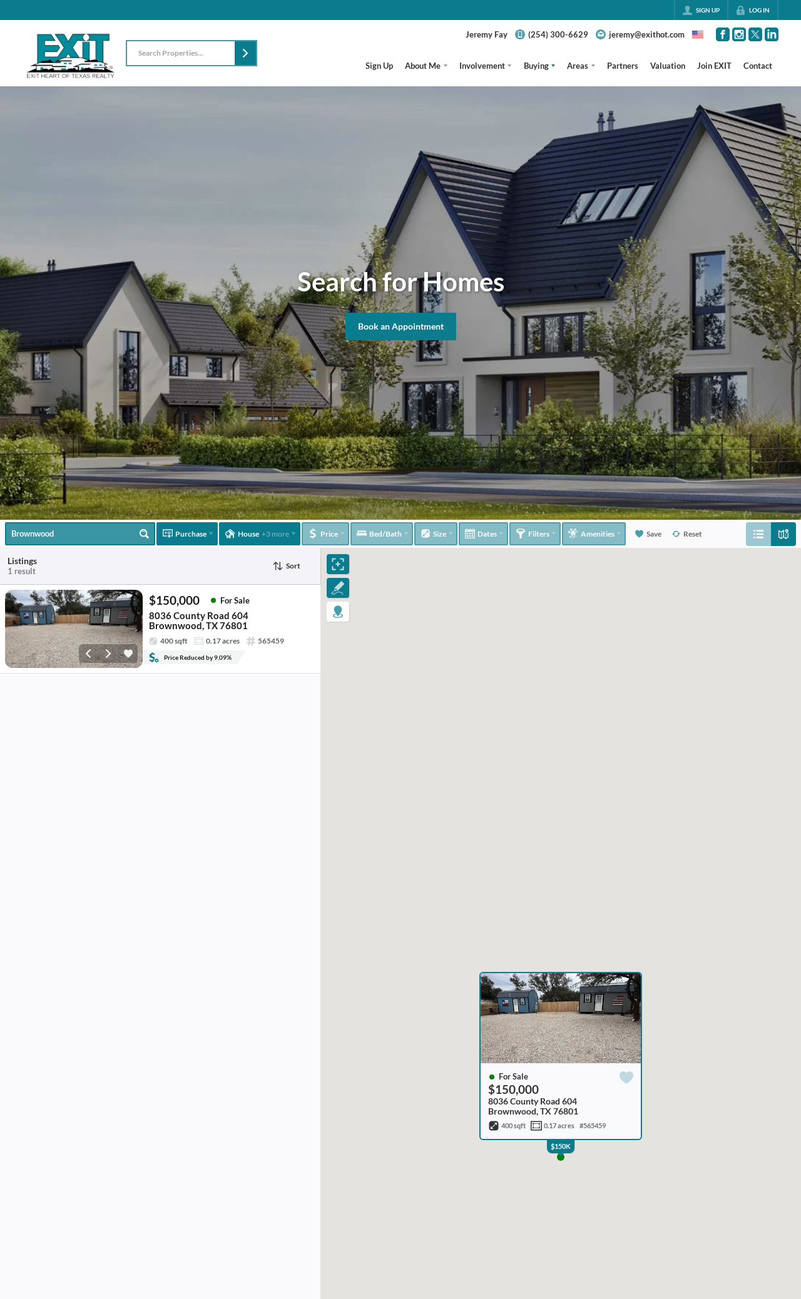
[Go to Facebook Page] (723, 34)
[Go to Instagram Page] (739, 34)
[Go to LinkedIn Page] (771, 34)
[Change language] (697, 34)
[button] (245, 53)
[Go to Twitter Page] (755, 34)
